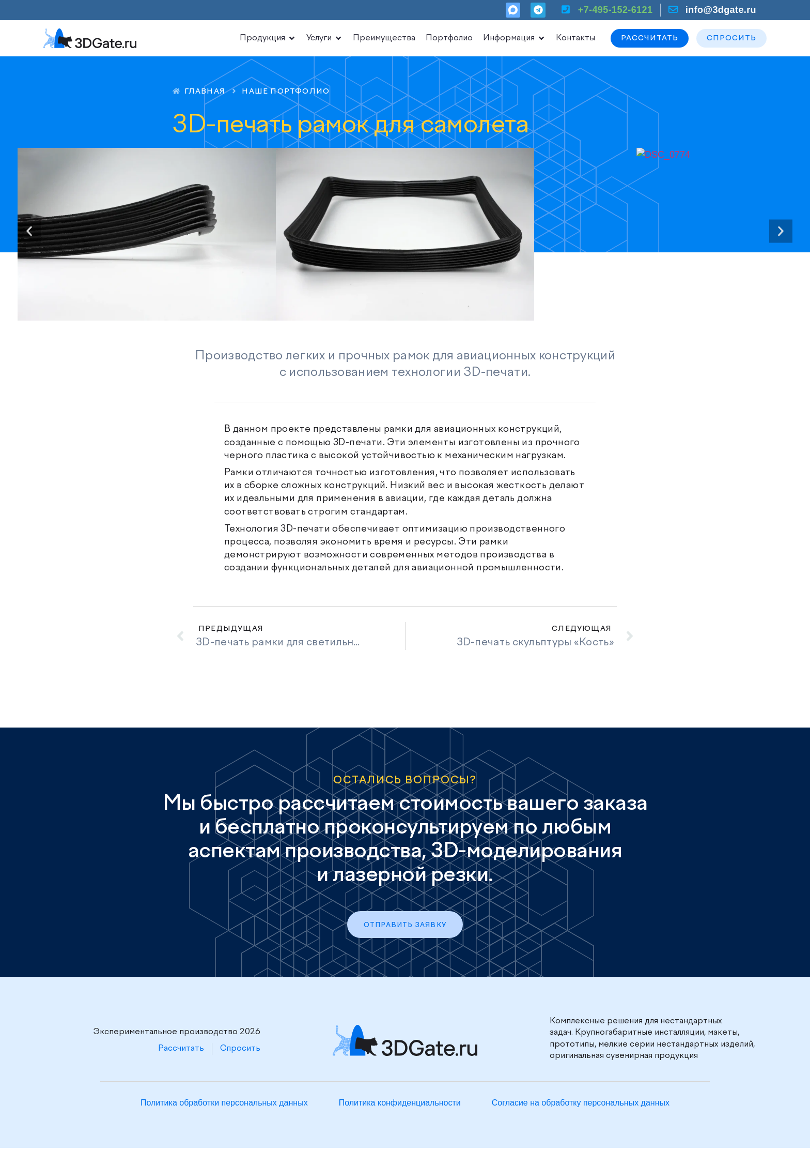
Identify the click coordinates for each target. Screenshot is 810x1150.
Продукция (268, 38)
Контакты (575, 38)
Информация (514, 38)
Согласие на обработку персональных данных (580, 1104)
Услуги (324, 38)
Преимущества (384, 38)
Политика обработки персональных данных (224, 1104)
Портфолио (449, 38)
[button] (29, 231)
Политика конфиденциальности (400, 1104)
